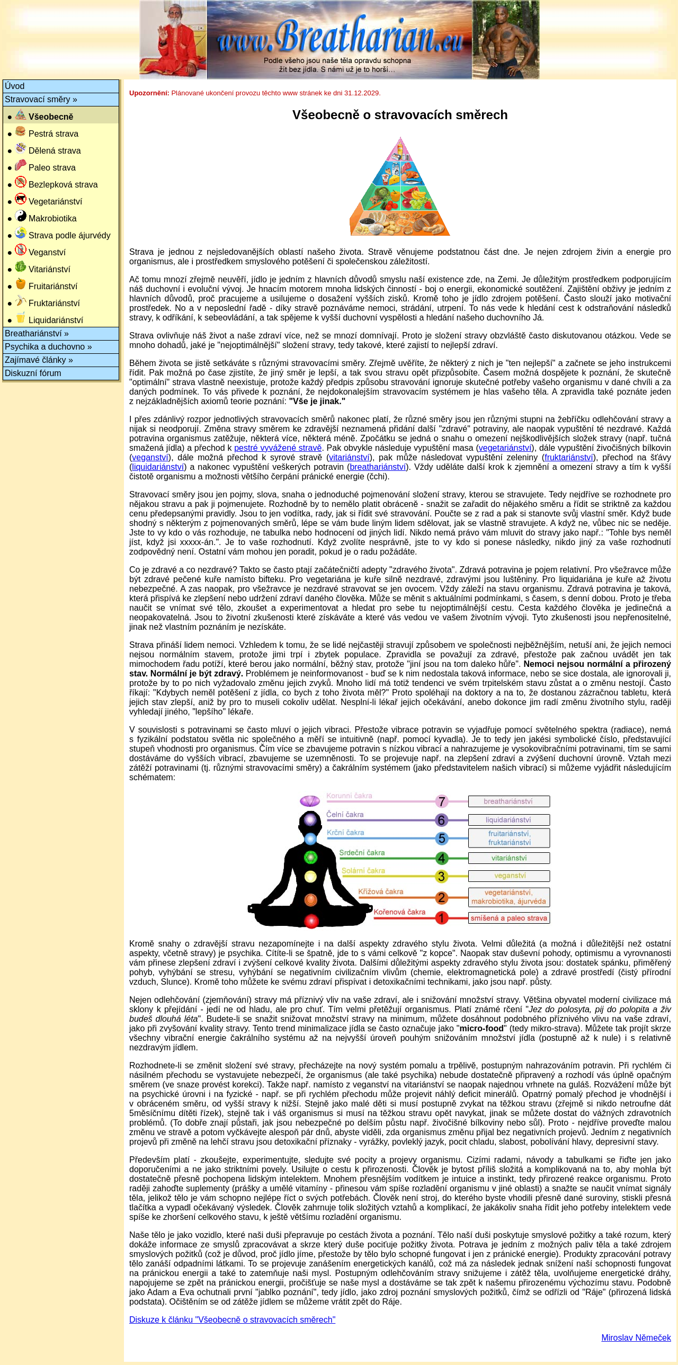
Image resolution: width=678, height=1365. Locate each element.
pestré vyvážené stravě (278, 447)
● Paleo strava (40, 165)
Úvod (14, 86)
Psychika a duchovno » (48, 346)
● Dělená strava (43, 148)
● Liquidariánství (44, 318)
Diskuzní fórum (33, 373)
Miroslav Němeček (636, 1337)
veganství (150, 457)
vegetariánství (505, 447)
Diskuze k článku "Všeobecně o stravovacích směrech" (232, 1319)
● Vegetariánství (43, 199)
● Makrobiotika (41, 216)
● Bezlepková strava (51, 182)
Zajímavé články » (39, 359)
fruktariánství (569, 457)
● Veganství (35, 250)
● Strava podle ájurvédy (58, 233)
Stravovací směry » (41, 99)
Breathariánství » (37, 333)
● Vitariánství (37, 267)
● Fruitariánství (41, 284)
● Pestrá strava (41, 131)
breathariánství (378, 466)
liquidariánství (158, 466)
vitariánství (349, 457)
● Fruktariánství (42, 301)
